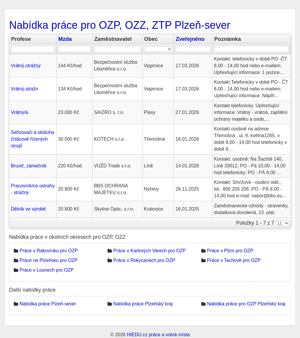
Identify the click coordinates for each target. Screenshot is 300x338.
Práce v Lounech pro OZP (46, 270)
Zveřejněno (190, 39)
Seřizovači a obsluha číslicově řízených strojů (32, 139)
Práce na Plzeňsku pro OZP (48, 260)
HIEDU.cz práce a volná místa (158, 334)
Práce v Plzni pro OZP (230, 250)
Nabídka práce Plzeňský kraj (143, 303)
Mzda (65, 39)
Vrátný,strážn (24, 88)
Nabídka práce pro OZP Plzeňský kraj (246, 303)
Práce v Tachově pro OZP (233, 260)
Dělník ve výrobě (28, 208)
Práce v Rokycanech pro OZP (144, 260)
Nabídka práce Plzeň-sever (47, 303)
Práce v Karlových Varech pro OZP (149, 250)
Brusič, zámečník (29, 165)
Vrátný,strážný (26, 65)
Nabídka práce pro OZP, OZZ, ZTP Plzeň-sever (119, 25)
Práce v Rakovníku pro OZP (48, 250)
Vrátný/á (19, 112)
